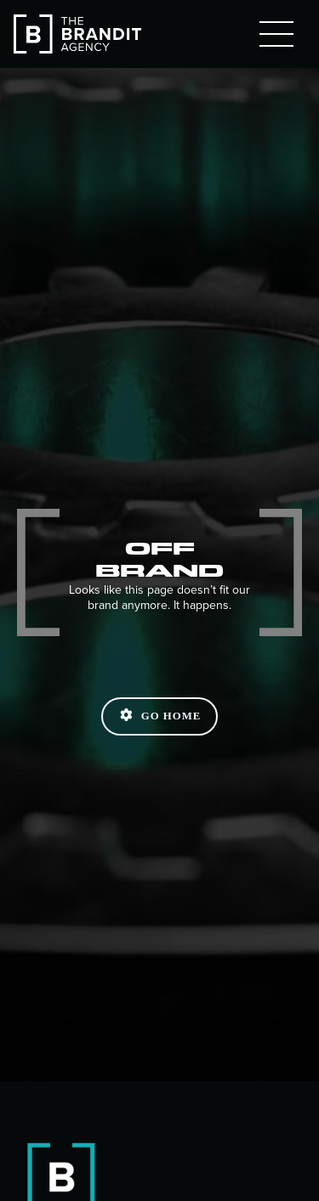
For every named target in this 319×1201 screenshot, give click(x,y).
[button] (276, 34)
